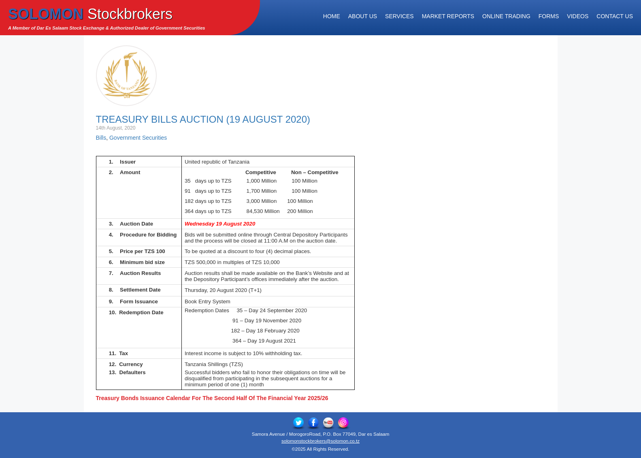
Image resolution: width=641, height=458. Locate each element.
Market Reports (448, 16)
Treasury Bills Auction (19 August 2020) (203, 119)
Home (331, 16)
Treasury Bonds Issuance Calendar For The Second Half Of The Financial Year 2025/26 (212, 398)
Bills (101, 137)
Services (399, 16)
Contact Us (614, 16)
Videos (577, 16)
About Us (362, 16)
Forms (549, 16)
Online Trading (506, 16)
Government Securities (138, 137)
